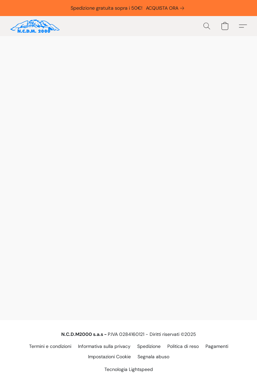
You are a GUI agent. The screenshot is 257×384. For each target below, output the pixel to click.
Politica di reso (183, 346)
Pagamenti (216, 346)
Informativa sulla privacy (104, 346)
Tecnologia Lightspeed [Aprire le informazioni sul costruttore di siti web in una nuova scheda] (128, 369)
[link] (166, 8)
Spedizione (149, 346)
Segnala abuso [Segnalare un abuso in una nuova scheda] (153, 357)
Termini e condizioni (50, 346)
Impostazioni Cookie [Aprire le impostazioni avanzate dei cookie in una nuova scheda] (109, 357)
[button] (35, 26)
